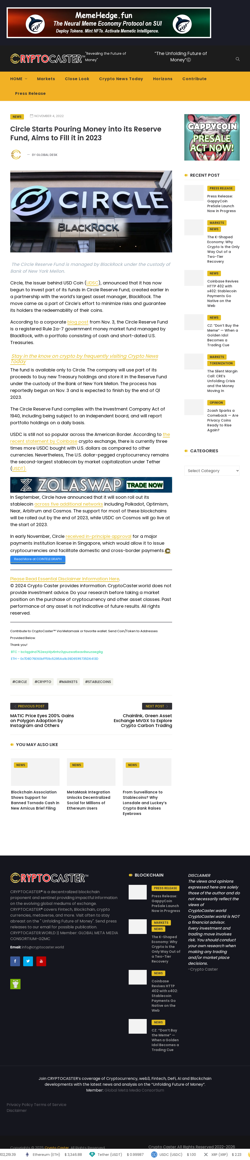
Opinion (216, 403)
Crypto (44, 681)
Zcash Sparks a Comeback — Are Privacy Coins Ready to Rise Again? (222, 420)
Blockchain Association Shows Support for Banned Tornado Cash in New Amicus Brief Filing (35, 800)
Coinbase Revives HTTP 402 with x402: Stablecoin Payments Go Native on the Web (223, 293)
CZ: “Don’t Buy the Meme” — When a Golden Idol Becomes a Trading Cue (223, 335)
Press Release (30, 93)
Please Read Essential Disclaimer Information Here (64, 578)
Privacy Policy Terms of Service (36, 1104)
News (17, 117)
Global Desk (46, 154)
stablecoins (99, 681)
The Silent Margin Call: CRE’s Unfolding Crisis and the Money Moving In (222, 381)
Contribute (194, 79)
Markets (46, 79)
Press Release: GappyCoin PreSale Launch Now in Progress (221, 203)
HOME (16, 79)
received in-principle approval (98, 536)
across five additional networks (68, 504)
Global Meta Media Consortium (134, 1090)
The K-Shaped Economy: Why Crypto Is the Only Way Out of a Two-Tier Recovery (223, 249)
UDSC (92, 283)
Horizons (163, 79)
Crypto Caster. (57, 1147)
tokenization (221, 363)
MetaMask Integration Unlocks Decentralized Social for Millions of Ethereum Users (88, 800)
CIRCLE (21, 681)
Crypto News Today (121, 79)
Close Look (77, 79)
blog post (77, 322)
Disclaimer (17, 1110)
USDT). (19, 469)
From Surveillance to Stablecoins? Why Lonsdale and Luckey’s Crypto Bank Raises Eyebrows (145, 802)
